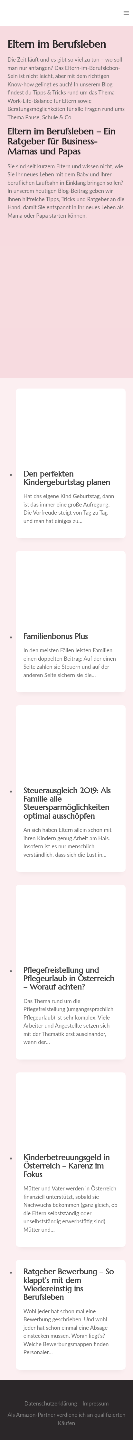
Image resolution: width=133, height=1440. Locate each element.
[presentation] (71, 425)
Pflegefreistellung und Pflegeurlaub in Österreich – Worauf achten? (69, 978)
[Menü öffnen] (126, 13)
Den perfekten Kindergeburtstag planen (67, 478)
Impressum (95, 1403)
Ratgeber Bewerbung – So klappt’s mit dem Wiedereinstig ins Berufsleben (69, 1284)
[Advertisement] (66, 302)
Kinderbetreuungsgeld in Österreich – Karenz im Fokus (67, 1166)
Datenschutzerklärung (50, 1403)
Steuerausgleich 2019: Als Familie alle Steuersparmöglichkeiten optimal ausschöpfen (67, 803)
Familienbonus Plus (56, 636)
